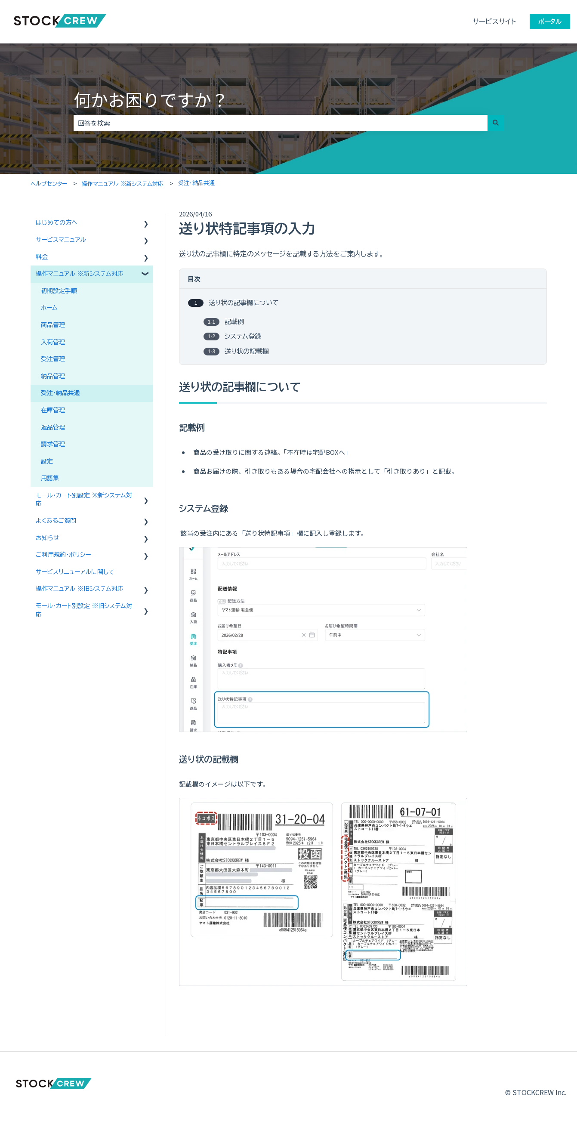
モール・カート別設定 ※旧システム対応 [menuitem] (84, 610)
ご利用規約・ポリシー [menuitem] (63, 555)
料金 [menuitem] (42, 257)
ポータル (550, 22)
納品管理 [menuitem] (53, 376)
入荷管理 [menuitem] (53, 342)
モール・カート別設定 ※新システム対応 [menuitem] (84, 499)
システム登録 (243, 336)
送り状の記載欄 (247, 351)
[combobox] (281, 123)
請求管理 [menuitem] (53, 444)
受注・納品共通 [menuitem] (60, 393)
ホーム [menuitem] (49, 308)
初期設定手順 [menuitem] (59, 291)
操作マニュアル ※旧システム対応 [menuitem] (79, 589)
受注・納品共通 (196, 183)
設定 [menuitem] (47, 461)
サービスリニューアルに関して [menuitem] (75, 572)
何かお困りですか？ (151, 99)
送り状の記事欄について (244, 303)
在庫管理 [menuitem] (53, 410)
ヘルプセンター (49, 184)
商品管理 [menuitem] (53, 325)
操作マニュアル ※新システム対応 (123, 184)
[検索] (496, 123)
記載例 (234, 321)
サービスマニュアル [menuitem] (61, 240)
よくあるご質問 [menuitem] (56, 521)
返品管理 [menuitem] (53, 427)
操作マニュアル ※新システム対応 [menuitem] (79, 274)
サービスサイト (494, 21)
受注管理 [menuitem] (53, 359)
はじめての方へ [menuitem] (56, 222)
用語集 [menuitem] (50, 478)
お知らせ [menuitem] (47, 538)
